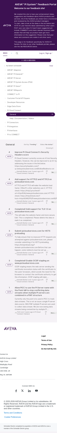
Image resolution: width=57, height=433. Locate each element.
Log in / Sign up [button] (46, 53)
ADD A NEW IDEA (28, 60)
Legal (43, 336)
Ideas (5, 53)
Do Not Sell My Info (48, 349)
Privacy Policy (47, 344)
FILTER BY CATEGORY (12, 66)
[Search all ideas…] (27, 53)
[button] (11, 53)
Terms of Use (46, 340)
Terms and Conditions (13, 413)
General (31, 173)
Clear (51, 66)
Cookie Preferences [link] (12, 417)
